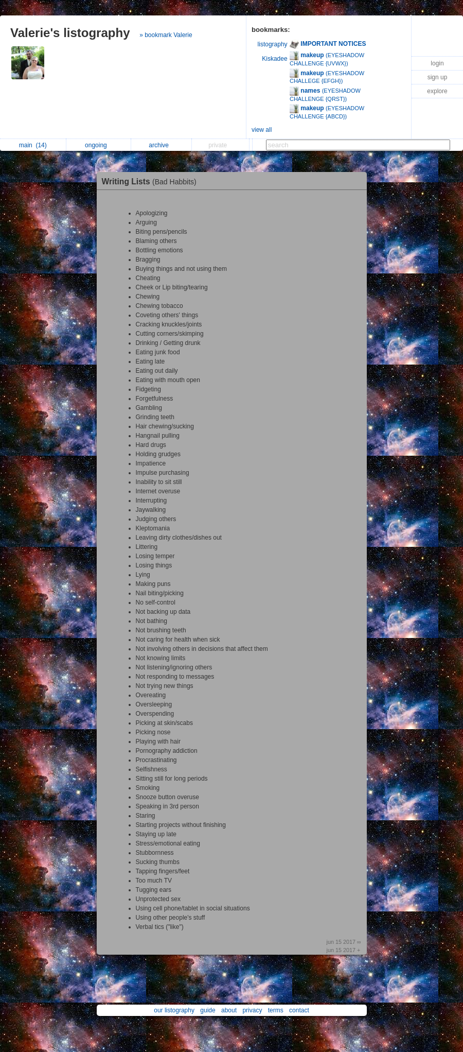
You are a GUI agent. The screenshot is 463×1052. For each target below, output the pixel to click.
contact (299, 1010)
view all (262, 129)
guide (207, 1010)
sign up (438, 77)
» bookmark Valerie (165, 35)
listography (273, 44)
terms (275, 1010)
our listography (174, 1010)
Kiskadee (274, 58)
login (437, 63)
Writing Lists (152, 181)
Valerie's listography (70, 33)
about (229, 1010)
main (33, 145)
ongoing (98, 145)
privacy (252, 1010)
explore (437, 91)
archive (161, 145)
